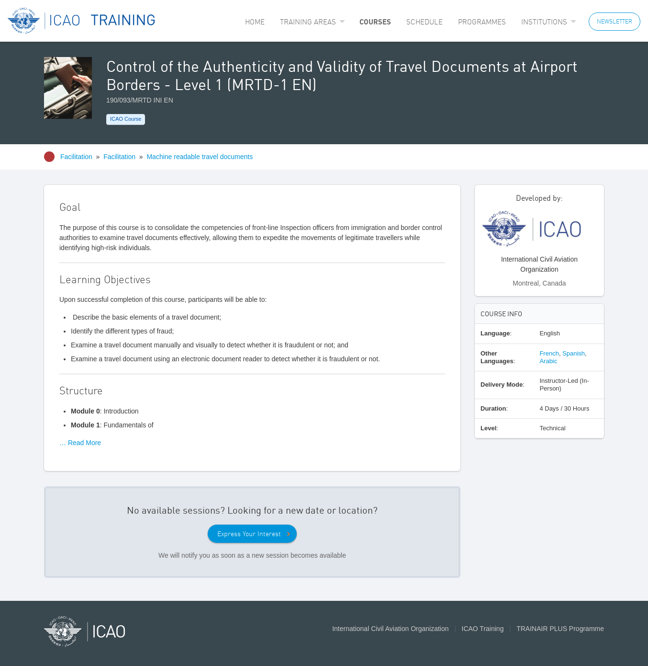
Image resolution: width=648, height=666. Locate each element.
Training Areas (308, 21)
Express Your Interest (249, 533)
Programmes (482, 21)
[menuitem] (254, 21)
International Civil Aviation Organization (390, 628)
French (549, 353)
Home (255, 21)
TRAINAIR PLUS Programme (560, 628)
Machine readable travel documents (199, 157)
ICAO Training (483, 628)
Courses (375, 21)
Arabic (548, 361)
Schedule (424, 21)
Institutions (544, 21)
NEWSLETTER (614, 21)
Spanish (573, 353)
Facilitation (76, 157)
